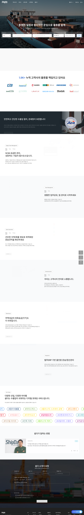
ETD (54, 33)
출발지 (13, 33)
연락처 (45, 471)
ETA (65, 33)
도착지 (33, 33)
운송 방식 (4, 33)
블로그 (36, 2)
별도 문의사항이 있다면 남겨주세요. (20, 482)
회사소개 (14, 2)
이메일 (59, 471)
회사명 (16, 471)
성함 (30, 471)
